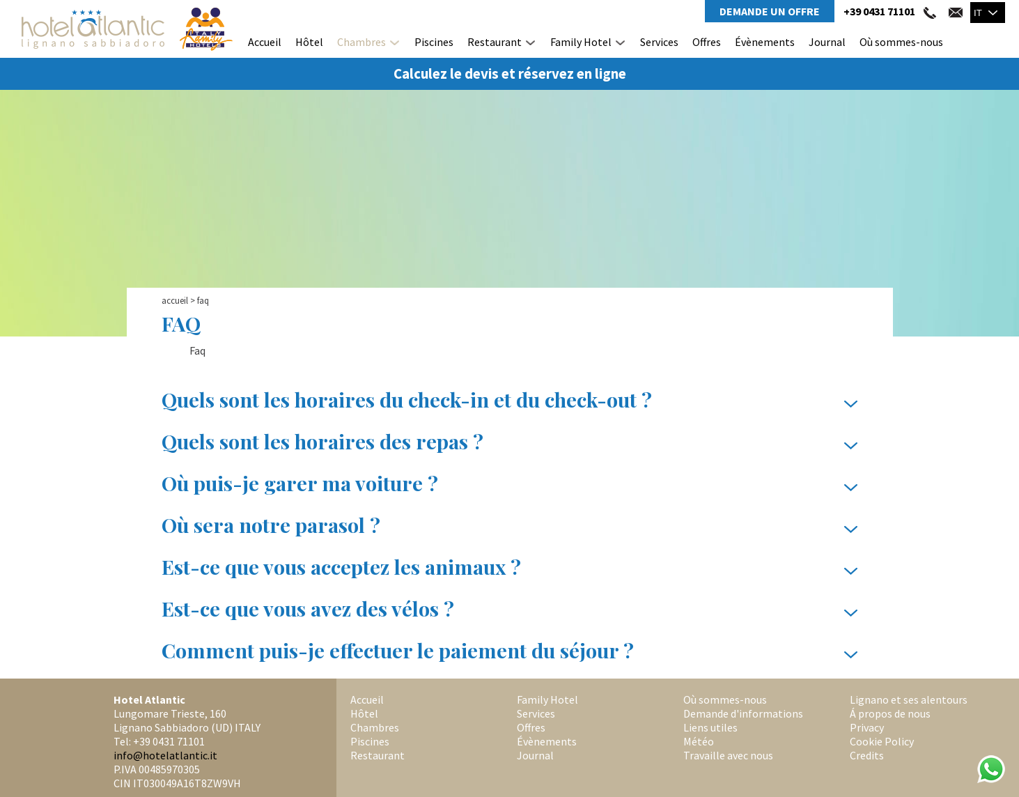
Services (659, 42)
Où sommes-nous (901, 42)
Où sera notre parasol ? (510, 525)
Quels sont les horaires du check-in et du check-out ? (510, 400)
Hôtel (309, 42)
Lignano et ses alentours (908, 699)
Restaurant (494, 42)
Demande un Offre (769, 11)
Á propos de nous (890, 713)
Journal (827, 42)
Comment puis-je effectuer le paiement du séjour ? (510, 651)
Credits (867, 755)
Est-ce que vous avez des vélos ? (510, 609)
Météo (698, 741)
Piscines (433, 42)
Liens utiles (710, 727)
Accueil (264, 42)
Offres (706, 42)
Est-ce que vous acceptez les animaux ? (510, 567)
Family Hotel (581, 42)
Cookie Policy (882, 741)
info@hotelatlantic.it (165, 755)
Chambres (361, 42)
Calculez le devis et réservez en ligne (510, 74)
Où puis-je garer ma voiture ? (510, 483)
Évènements (765, 42)
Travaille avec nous (728, 755)
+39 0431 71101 (879, 11)
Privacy (867, 727)
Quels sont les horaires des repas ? (510, 442)
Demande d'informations (743, 713)
